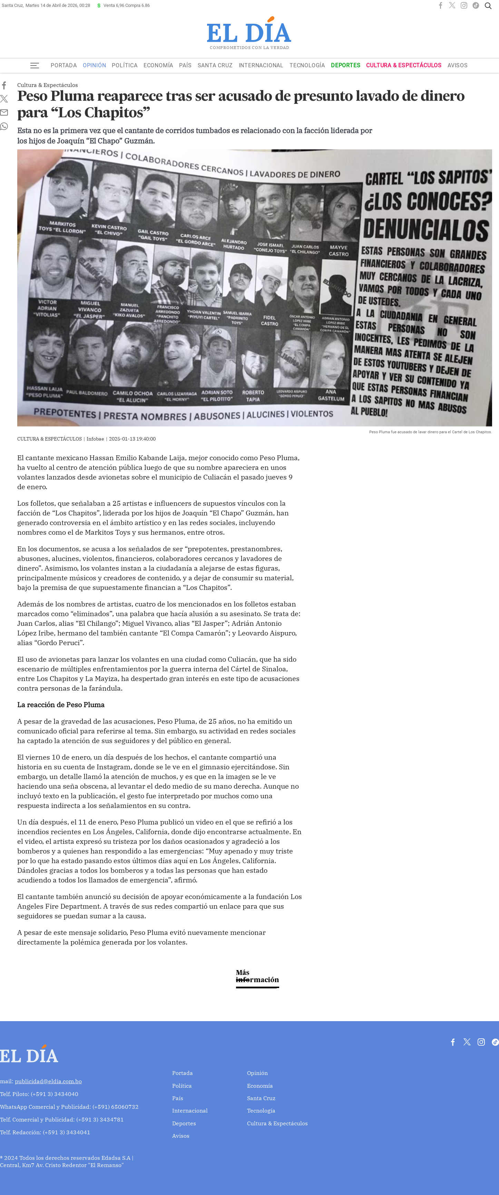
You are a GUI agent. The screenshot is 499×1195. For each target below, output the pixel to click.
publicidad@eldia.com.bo (48, 1081)
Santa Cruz (215, 65)
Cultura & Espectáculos (404, 65)
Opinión (94, 65)
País (185, 65)
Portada (64, 65)
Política (124, 65)
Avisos (458, 65)
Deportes (345, 65)
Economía (158, 65)
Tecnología (307, 65)
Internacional (261, 65)
